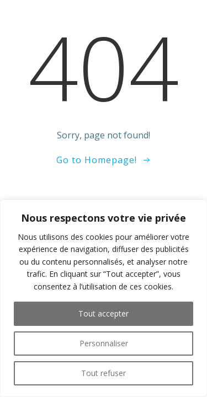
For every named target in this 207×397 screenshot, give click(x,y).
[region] (103, 298)
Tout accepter (103, 313)
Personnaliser (103, 343)
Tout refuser (103, 373)
